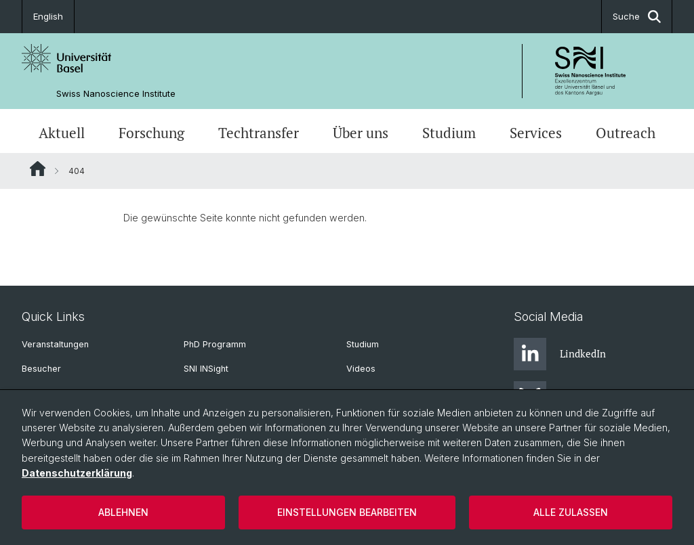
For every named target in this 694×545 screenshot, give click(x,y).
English (48, 16)
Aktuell (62, 132)
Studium (449, 132)
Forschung (151, 132)
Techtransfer (258, 132)
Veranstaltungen (55, 344)
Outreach (625, 132)
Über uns (360, 132)
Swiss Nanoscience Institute (116, 94)
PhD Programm (215, 344)
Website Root (37, 168)
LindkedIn (560, 354)
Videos (360, 369)
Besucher (41, 369)
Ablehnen (123, 512)
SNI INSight (206, 369)
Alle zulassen (570, 512)
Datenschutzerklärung (77, 473)
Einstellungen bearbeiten (347, 512)
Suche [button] (637, 16)
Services (536, 132)
